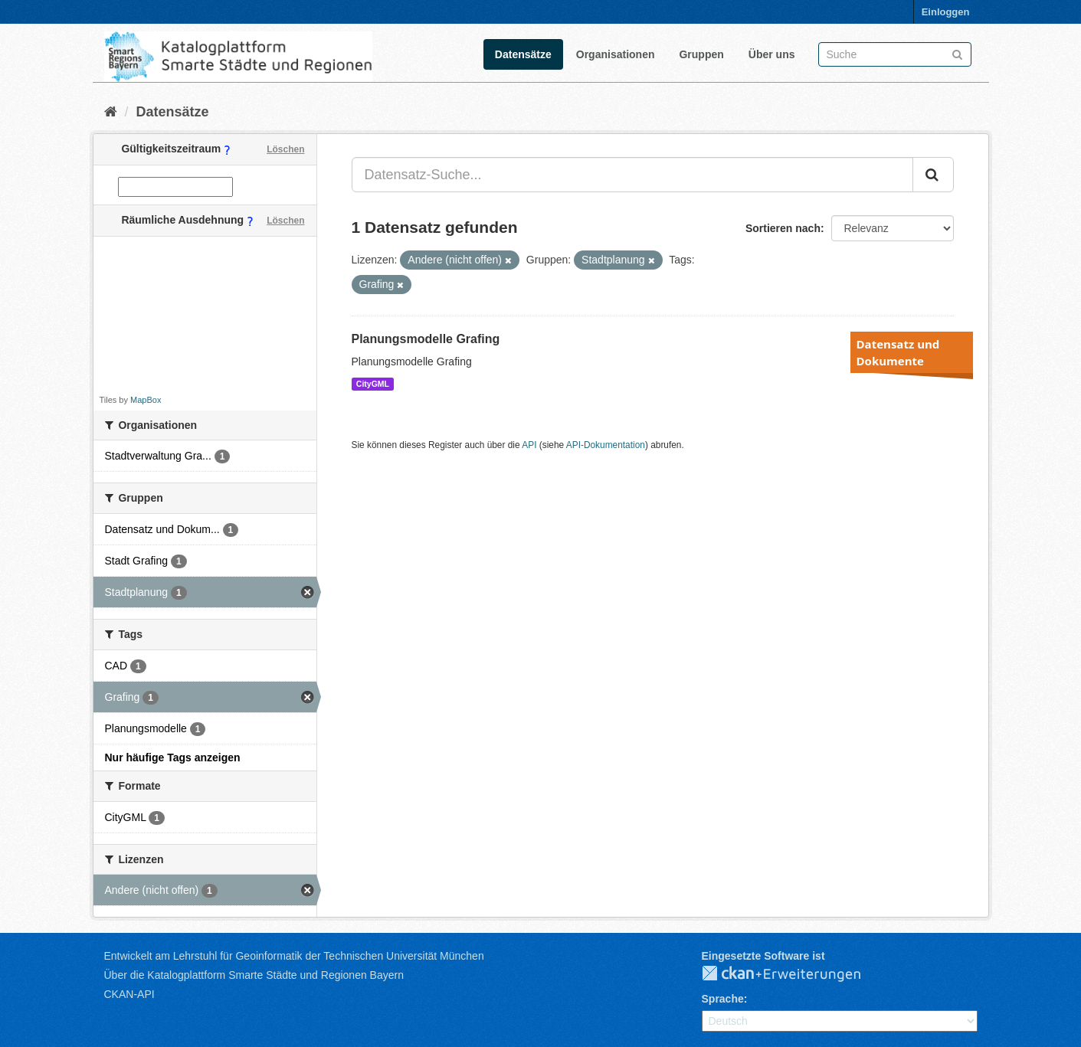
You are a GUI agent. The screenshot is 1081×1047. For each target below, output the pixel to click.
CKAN (794, 974)
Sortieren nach (783, 228)
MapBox (145, 399)
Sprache (723, 999)
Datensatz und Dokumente (898, 352)
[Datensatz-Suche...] (632, 174)
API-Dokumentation (605, 445)
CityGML (372, 383)
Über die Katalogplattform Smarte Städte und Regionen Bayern (254, 975)
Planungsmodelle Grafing (426, 338)
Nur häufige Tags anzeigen (173, 757)
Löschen (285, 149)
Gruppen (701, 54)
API (529, 445)
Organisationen (615, 54)
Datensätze (523, 54)
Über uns (772, 54)
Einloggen (946, 12)
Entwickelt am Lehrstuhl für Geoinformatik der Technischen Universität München (294, 956)
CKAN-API (129, 994)
